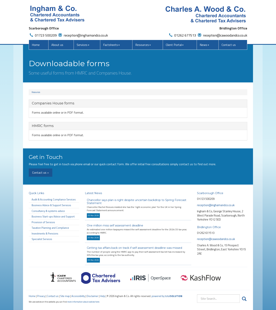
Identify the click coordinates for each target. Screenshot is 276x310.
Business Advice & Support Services (51, 205)
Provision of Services (43, 222)
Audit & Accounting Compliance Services (54, 199)
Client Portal (175, 44)
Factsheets (111, 44)
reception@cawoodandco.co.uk (222, 35)
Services (83, 44)
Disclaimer (92, 296)
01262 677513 (182, 35)
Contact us (229, 44)
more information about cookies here (83, 301)
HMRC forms (43, 126)
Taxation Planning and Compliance (50, 228)
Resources (143, 44)
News (204, 44)
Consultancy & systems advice (48, 211)
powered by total (167, 296)
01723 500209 (43, 35)
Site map (65, 296)
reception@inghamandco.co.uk (83, 35)
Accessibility (78, 296)
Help (102, 296)
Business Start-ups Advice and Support (53, 216)
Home (36, 44)
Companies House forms (53, 103)
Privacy (41, 296)
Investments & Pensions (45, 233)
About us (57, 44)
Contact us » (40, 172)
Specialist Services (42, 239)
